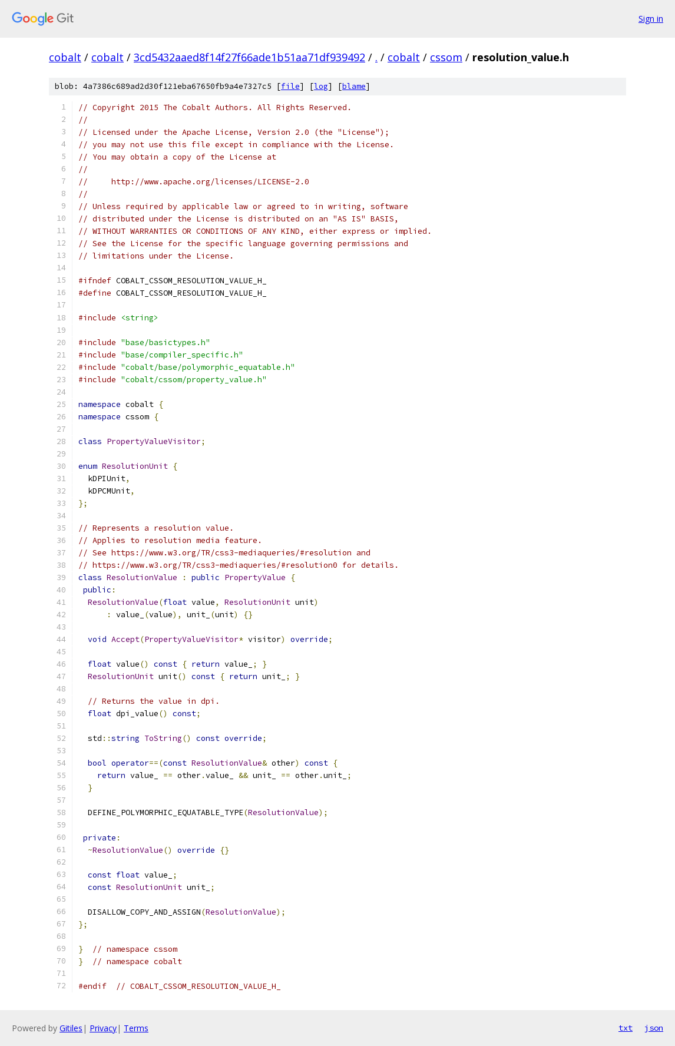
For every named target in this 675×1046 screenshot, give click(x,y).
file (290, 86)
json (653, 1027)
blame (354, 86)
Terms (136, 1028)
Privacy (103, 1028)
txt (625, 1027)
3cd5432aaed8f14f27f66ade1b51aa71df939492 (249, 57)
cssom (446, 57)
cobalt (65, 57)
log (321, 86)
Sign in (650, 18)
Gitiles (70, 1028)
